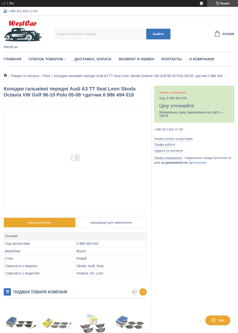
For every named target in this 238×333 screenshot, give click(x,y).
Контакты (172, 59)
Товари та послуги (24, 76)
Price (47, 76)
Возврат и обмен (136, 59)
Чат (217, 320)
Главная (12, 59)
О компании (201, 59)
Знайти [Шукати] (158, 34)
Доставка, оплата (92, 59)
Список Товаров (46, 59)
